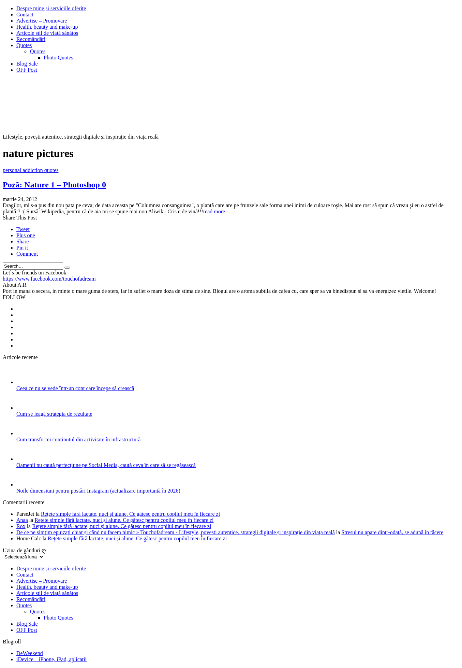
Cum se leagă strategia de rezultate (54, 414)
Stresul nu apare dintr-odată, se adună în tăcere (392, 532)
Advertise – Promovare (41, 21)
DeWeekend (29, 653)
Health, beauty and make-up (47, 27)
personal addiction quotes (31, 170)
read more (214, 211)
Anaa (22, 520)
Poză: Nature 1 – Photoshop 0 (54, 184)
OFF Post (26, 70)
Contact (24, 14)
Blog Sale (27, 64)
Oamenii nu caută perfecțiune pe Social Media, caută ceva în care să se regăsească (106, 465)
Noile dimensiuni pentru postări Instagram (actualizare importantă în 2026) (98, 491)
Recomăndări (30, 39)
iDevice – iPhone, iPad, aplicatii (51, 659)
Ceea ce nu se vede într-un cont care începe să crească (75, 388)
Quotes (24, 45)
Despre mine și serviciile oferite (51, 8)
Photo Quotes (58, 57)
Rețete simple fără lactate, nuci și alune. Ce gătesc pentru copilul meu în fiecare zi (130, 514)
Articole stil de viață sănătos (47, 33)
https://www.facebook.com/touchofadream (49, 279)
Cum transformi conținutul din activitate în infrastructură (78, 439)
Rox (21, 526)
